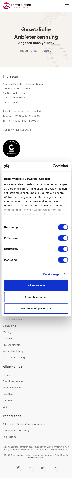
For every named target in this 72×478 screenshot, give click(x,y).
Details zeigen (52, 274)
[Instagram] (42, 467)
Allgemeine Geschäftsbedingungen (24, 424)
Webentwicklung (13, 351)
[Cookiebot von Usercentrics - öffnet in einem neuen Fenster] (52, 166)
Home (24, 51)
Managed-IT (10, 332)
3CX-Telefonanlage (14, 357)
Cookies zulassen (36, 285)
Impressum (9, 436)
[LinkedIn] (54, 467)
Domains (8, 338)
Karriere (7, 400)
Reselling (8, 394)
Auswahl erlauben (36, 296)
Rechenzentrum (12, 387)
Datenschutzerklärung (16, 430)
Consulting (9, 325)
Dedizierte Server (13, 319)
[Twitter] (18, 467)
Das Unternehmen (13, 381)
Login (6, 406)
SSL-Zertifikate (11, 344)
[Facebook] (30, 467)
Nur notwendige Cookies (36, 308)
